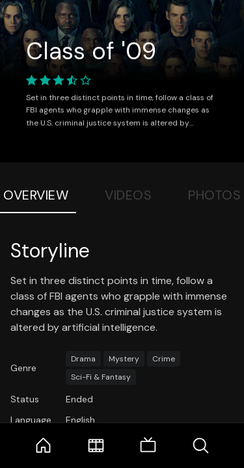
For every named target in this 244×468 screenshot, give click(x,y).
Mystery (124, 359)
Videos (128, 195)
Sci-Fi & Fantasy (101, 377)
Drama (83, 359)
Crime (163, 359)
